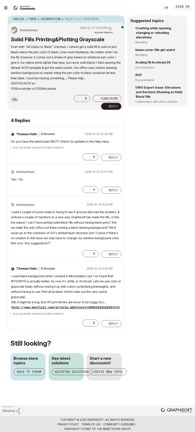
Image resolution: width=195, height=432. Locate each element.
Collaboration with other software (156, 101)
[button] (78, 98)
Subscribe (109, 98)
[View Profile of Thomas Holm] (26, 134)
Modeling (141, 42)
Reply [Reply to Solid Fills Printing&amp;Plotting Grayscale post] (113, 106)
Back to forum (29, 372)
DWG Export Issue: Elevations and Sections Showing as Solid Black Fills (158, 92)
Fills (14, 99)
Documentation (144, 67)
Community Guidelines (119, 424)
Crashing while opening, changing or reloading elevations (153, 32)
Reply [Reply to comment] (113, 157)
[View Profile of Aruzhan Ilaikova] (103, 32)
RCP (138, 75)
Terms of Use (91, 424)
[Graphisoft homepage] (176, 411)
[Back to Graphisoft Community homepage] (25, 7)
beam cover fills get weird (155, 50)
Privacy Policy (68, 424)
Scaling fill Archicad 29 (152, 62)
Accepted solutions (72, 372)
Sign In (182, 7)
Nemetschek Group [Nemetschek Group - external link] (117, 428)
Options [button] (119, 19)
